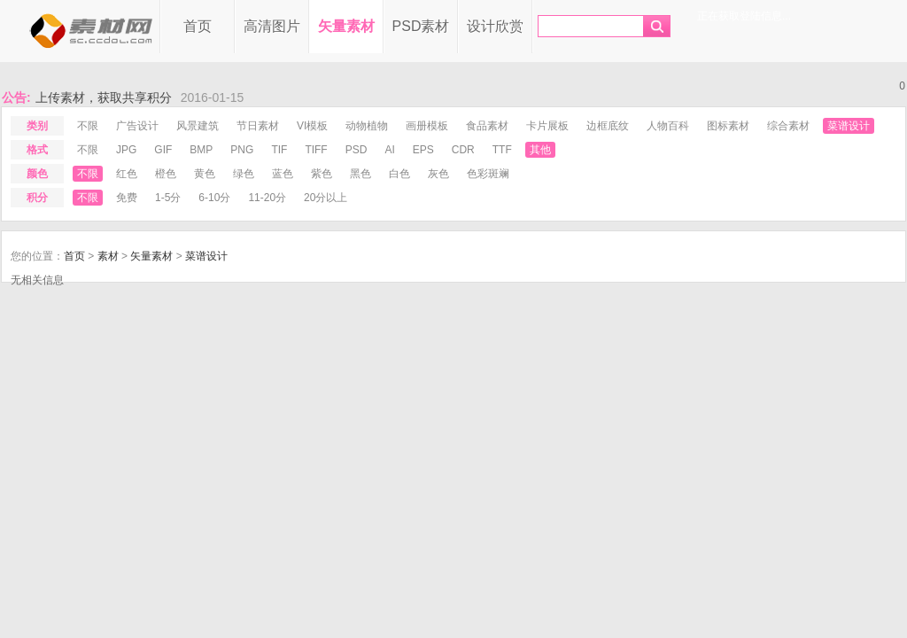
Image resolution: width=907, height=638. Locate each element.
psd (356, 150)
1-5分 (168, 197)
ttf (502, 150)
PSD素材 (421, 26)
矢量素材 (346, 26)
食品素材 (487, 126)
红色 (126, 173)
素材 (108, 256)
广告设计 (137, 126)
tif (279, 150)
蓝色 (282, 173)
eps (423, 150)
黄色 (204, 173)
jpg (126, 150)
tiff (316, 150)
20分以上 (325, 197)
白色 (399, 173)
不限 (87, 126)
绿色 (243, 173)
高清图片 (272, 26)
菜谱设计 (848, 126)
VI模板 (312, 126)
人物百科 (668, 126)
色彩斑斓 (488, 173)
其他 (540, 150)
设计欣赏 (495, 26)
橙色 (165, 173)
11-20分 (267, 197)
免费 (126, 197)
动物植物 (366, 126)
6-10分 (214, 197)
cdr (463, 150)
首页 (197, 26)
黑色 (360, 173)
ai (389, 150)
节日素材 (257, 126)
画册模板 (427, 126)
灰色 (438, 173)
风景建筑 (197, 126)
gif (163, 150)
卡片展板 (547, 126)
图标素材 (728, 126)
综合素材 (788, 126)
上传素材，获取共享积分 (103, 97)
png (241, 150)
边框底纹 (607, 126)
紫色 (321, 173)
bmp (201, 150)
